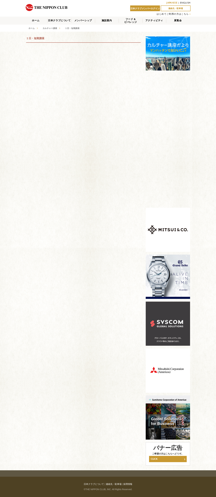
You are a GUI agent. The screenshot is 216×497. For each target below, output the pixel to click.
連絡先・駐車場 (175, 8)
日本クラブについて (59, 20)
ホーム (35, 20)
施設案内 (107, 20)
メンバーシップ (83, 20)
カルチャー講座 (50, 28)
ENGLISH (185, 2)
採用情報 (127, 484)
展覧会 (178, 20)
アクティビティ (154, 20)
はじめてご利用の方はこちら (173, 14)
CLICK (168, 459)
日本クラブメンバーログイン (145, 8)
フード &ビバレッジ (130, 20)
